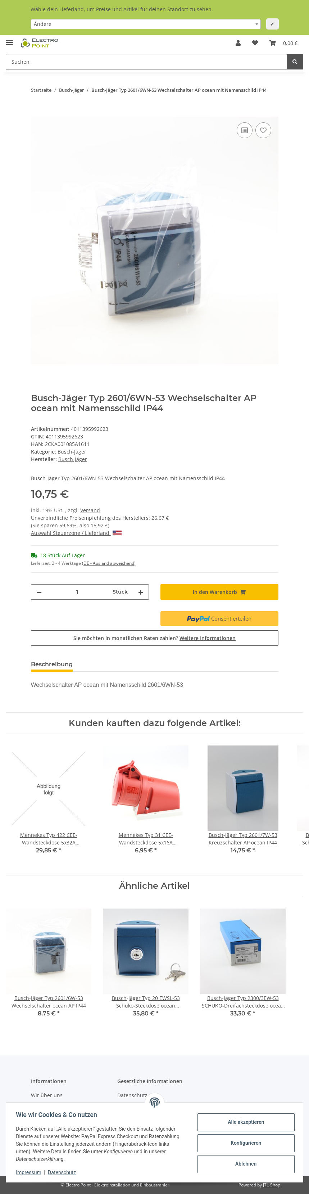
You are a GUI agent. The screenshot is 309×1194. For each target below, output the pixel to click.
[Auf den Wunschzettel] (263, 130)
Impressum (30, 1172)
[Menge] (77, 592)
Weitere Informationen (208, 638)
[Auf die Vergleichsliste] (245, 130)
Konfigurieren (244, 1143)
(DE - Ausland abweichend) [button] (109, 563)
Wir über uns (47, 1095)
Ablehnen (244, 1164)
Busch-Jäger (72, 451)
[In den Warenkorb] (36, 113)
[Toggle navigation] (9, 39)
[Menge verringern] (39, 592)
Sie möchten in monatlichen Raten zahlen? (154, 638)
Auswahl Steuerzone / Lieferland (76, 533)
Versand (90, 510)
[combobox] (146, 24)
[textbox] (145, 24)
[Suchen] (146, 61)
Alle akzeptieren (244, 1122)
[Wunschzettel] (255, 43)
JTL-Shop (271, 1185)
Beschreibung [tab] (52, 664)
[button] (238, 43)
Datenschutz (64, 1172)
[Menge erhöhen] (141, 592)
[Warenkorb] (283, 43)
